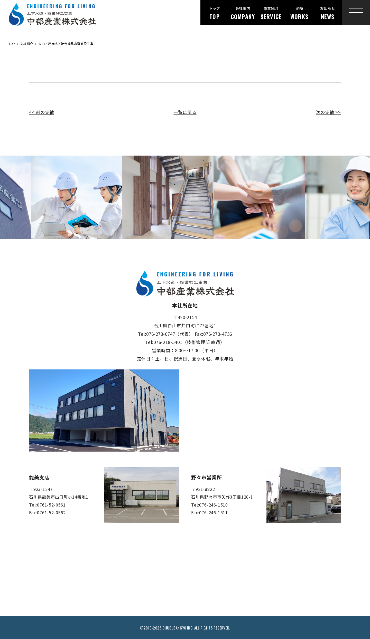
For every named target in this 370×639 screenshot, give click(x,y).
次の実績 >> (328, 112)
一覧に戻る (184, 112)
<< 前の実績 (41, 112)
